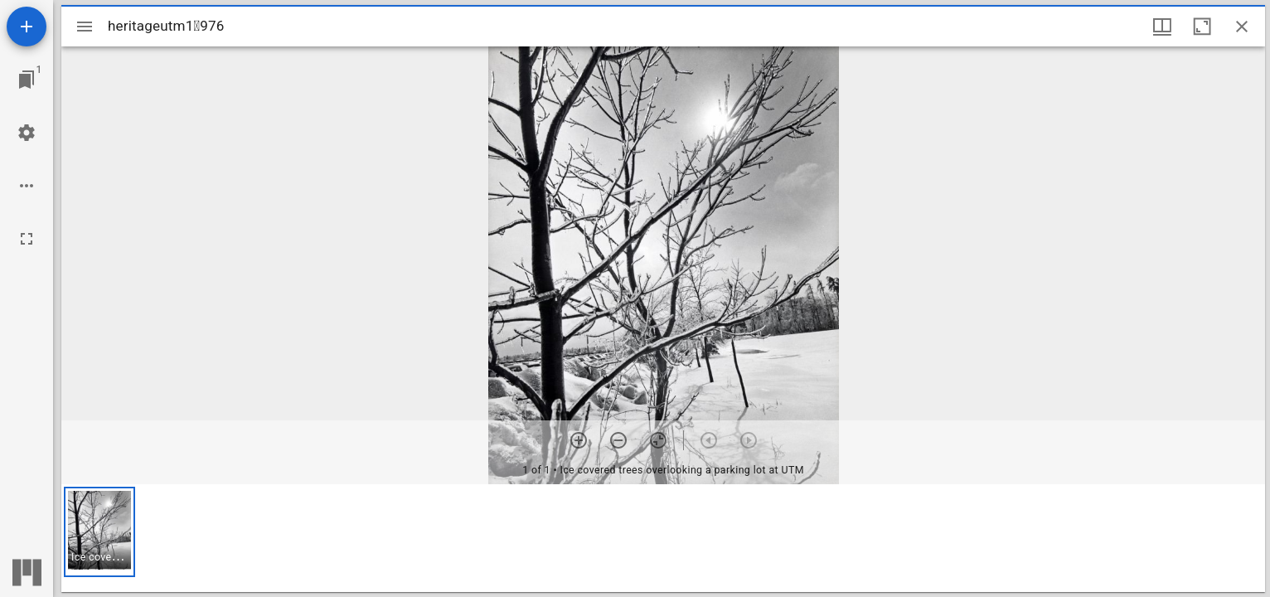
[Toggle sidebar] (84, 26)
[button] (99, 532)
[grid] (663, 538)
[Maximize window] (1202, 26)
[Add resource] (26, 26)
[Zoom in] (579, 440)
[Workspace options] (26, 186)
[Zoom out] (618, 440)
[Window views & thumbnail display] (1162, 26)
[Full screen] (26, 239)
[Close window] (1242, 26)
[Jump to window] (26, 80)
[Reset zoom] (658, 440)
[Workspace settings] (26, 133)
